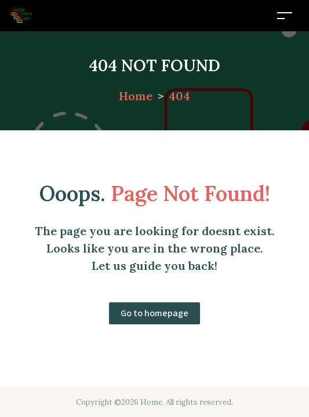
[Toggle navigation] (285, 15)
